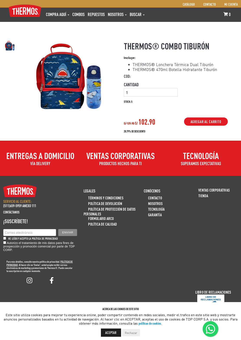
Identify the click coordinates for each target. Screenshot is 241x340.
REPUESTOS (96, 14)
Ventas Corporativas (214, 189)
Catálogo (189, 4)
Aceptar (111, 332)
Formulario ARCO (101, 218)
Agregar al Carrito (206, 121)
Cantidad (131, 84)
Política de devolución (105, 203)
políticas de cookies (150, 323)
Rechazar (131, 333)
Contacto (209, 4)
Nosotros (117, 14)
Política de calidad (102, 223)
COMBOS (78, 14)
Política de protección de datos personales (110, 211)
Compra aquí (57, 14)
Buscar (137, 14)
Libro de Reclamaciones (213, 292)
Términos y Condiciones (105, 197)
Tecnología (156, 209)
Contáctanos (11, 212)
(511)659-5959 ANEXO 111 (19, 205)
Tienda (203, 195)
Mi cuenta (231, 4)
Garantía (155, 214)
